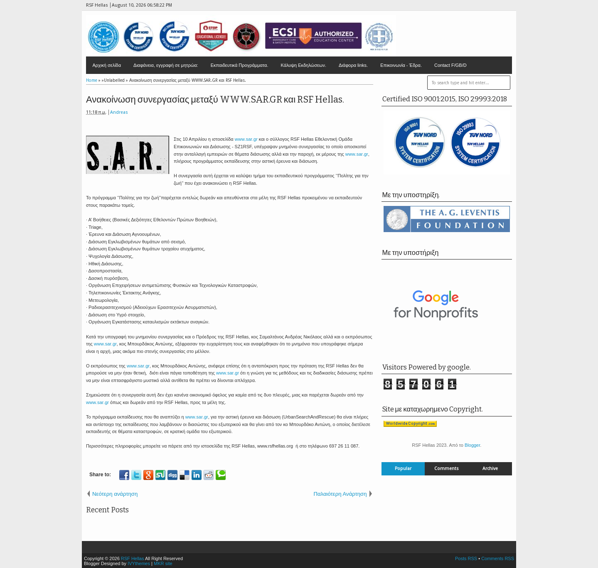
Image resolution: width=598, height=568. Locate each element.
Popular (403, 468)
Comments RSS (497, 558)
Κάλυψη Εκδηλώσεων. (303, 65)
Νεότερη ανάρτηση (115, 494)
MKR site (163, 563)
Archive (490, 468)
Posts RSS (466, 558)
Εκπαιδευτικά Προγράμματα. (239, 65)
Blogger (472, 445)
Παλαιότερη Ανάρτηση (340, 494)
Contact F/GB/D (450, 65)
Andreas (119, 112)
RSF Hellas (132, 558)
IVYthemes (139, 563)
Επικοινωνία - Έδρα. (401, 65)
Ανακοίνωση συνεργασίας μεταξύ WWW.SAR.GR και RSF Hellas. (215, 99)
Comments (446, 468)
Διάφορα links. (353, 65)
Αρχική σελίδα (106, 65)
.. (246, 139)
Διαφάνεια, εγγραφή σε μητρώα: (165, 65)
